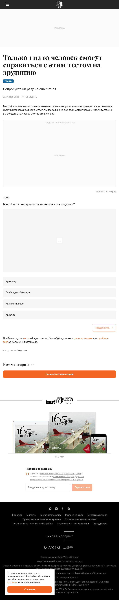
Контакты (31, 515)
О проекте (17, 515)
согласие (12, 582)
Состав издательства (51, 515)
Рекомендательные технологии (73, 523)
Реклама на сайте (74, 515)
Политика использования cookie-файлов (32, 523)
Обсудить (29, 97)
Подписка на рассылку (39, 468)
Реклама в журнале (97, 515)
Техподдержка (100, 523)
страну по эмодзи (82, 338)
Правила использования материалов (42, 519)
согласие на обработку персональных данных (60, 473)
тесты (26, 338)
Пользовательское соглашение (80, 519)
